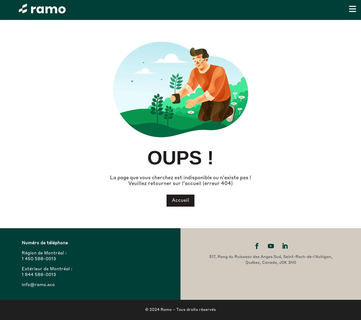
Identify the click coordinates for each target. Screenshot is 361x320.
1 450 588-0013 (39, 259)
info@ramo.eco (38, 285)
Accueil (180, 200)
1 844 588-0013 (39, 275)
